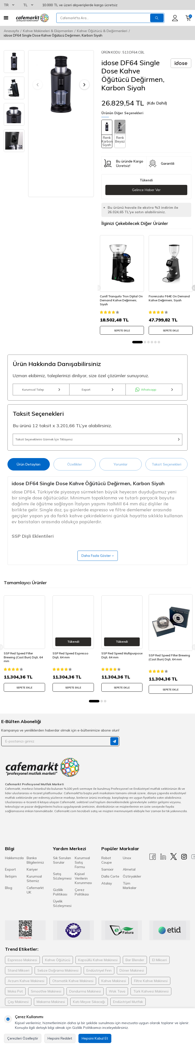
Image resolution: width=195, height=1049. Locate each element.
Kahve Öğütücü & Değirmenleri (102, 31)
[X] (173, 864)
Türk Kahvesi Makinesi (151, 999)
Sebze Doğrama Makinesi (57, 978)
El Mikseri (159, 968)
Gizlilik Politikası (60, 899)
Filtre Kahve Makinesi (151, 989)
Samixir (107, 877)
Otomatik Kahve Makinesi (72, 989)
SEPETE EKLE (122, 328)
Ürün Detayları (28, 471)
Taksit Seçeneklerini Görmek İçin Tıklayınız (97, 444)
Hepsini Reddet (60, 1038)
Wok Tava (117, 999)
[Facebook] (152, 864)
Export (97, 390)
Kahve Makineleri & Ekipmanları (48, 31)
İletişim (11, 884)
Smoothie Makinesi (46, 999)
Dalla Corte (110, 884)
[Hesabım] (175, 18)
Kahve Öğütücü (57, 968)
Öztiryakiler (132, 884)
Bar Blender (135, 968)
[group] (61, 84)
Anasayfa (11, 31)
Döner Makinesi (132, 978)
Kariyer (32, 877)
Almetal (129, 877)
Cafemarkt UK (35, 897)
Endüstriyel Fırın (99, 978)
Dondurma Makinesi (85, 999)
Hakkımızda (14, 866)
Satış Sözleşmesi (62, 884)
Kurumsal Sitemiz (34, 886)
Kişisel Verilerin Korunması (83, 886)
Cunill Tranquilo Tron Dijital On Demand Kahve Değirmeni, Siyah (120, 298)
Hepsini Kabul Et (95, 1038)
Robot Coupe (106, 868)
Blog (8, 895)
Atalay (106, 891)
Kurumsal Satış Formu (82, 870)
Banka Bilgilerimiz (35, 868)
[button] (37, 84)
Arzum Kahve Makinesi (26, 989)
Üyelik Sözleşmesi (62, 911)
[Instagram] (184, 864)
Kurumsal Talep (41, 390)
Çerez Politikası (82, 899)
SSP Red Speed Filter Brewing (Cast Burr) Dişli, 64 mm (23, 666)
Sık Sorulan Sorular (62, 868)
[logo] (32, 18)
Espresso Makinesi (22, 968)
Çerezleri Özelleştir (22, 1038)
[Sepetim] (188, 18)
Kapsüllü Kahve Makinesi (98, 968)
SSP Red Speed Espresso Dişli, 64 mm (70, 664)
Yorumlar (121, 471)
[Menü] (6, 18)
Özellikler (74, 471)
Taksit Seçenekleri (166, 471)
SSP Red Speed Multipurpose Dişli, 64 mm (121, 664)
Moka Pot (15, 999)
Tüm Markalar (129, 893)
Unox (127, 866)
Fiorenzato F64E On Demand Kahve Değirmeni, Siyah (170, 296)
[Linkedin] (163, 864)
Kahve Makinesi (113, 989)
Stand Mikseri (18, 978)
